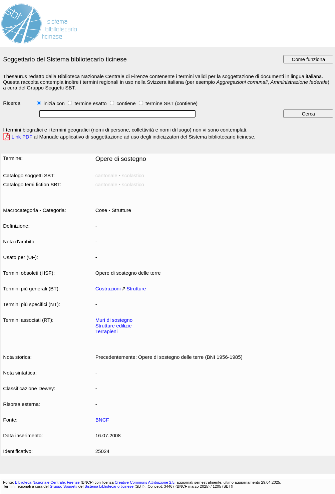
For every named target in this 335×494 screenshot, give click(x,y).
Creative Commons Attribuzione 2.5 (145, 482)
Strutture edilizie (113, 325)
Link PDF (22, 137)
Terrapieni (106, 331)
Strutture (136, 288)
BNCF (102, 420)
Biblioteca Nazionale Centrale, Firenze (47, 482)
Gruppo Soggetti (63, 486)
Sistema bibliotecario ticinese (108, 486)
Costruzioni (108, 288)
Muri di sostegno (114, 320)
